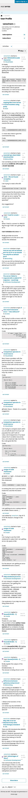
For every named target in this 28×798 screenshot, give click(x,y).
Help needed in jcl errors (12, 577)
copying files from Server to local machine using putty (12, 104)
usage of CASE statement (9, 471)
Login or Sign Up (21, 1)
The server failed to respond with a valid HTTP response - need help (12, 278)
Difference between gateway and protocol (11, 682)
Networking (9, 159)
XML (6, 727)
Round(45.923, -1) (10, 614)
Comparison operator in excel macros (12, 353)
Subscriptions (7, 35)
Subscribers (6, 38)
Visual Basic (9, 62)
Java (6, 181)
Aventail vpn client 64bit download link (11, 156)
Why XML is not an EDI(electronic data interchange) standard (11, 723)
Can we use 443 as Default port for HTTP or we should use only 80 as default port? (12, 253)
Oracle (7, 219)
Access (7, 314)
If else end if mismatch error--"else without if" (12, 310)
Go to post (6, 94)
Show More (14, 780)
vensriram (7, 56)
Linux (6, 108)
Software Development (12, 282)
